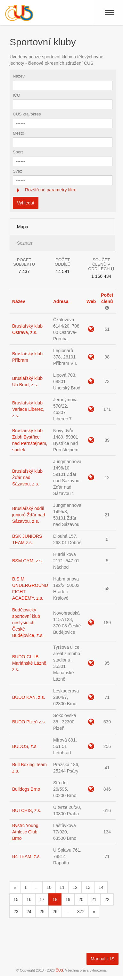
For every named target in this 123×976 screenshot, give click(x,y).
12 (75, 887)
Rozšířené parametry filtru (50, 189)
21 (93, 899)
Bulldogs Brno (26, 789)
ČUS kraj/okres (27, 114)
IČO (16, 95)
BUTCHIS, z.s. (26, 810)
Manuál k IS (102, 958)
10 (49, 887)
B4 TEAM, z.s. (26, 856)
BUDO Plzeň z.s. (29, 721)
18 (55, 899)
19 (67, 899)
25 (42, 911)
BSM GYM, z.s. (27, 560)
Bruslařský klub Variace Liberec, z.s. (28, 409)
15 (16, 899)
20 (81, 899)
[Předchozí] (15, 887)
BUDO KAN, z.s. (28, 697)
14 (101, 887)
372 (81, 911)
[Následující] (93, 912)
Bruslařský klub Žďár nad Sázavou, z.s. (27, 477)
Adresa (60, 301)
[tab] (62, 190)
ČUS (59, 970)
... (37, 887)
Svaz (17, 171)
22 (107, 899)
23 (16, 911)
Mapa (22, 226)
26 (55, 911)
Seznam (25, 243)
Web (91, 301)
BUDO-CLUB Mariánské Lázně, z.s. (30, 663)
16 (29, 899)
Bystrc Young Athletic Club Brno (25, 832)
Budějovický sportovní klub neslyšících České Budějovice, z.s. (28, 622)
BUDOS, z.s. (24, 746)
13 (88, 887)
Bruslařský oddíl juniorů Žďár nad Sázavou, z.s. (28, 515)
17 (42, 899)
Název (19, 76)
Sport (18, 152)
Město (18, 133)
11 (62, 887)
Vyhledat (25, 202)
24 (29, 911)
